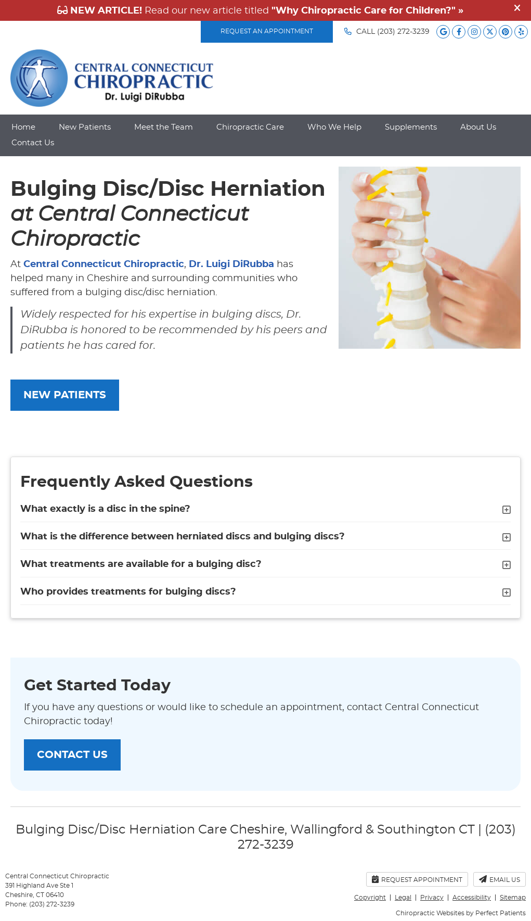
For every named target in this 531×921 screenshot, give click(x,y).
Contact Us (32, 143)
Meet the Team (163, 127)
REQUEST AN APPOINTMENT (267, 31)
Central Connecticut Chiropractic (103, 264)
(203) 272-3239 (403, 31)
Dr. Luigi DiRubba (231, 264)
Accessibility (471, 897)
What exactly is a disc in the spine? (105, 509)
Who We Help (334, 127)
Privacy (432, 897)
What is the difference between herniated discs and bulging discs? (182, 536)
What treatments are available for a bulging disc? (141, 564)
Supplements (411, 127)
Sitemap (513, 897)
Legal (403, 897)
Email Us (499, 879)
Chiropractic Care (250, 127)
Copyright (370, 897)
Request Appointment (417, 879)
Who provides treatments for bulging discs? (128, 592)
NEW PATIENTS (64, 395)
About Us (478, 127)
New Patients (85, 127)
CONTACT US (72, 755)
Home (23, 127)
